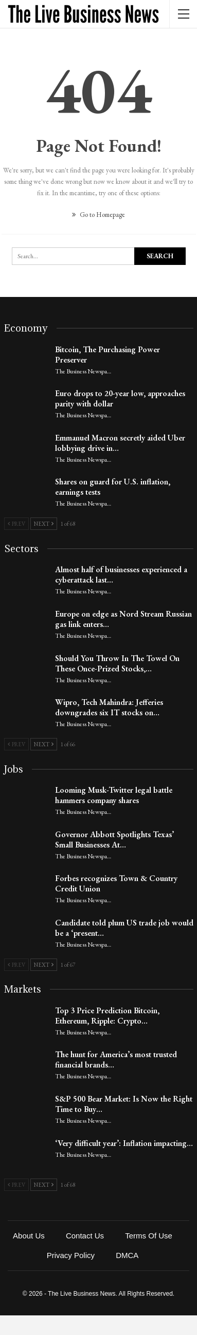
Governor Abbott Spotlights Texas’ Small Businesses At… (114, 839)
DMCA (127, 1255)
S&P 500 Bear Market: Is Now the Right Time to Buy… (123, 1103)
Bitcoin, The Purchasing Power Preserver (107, 354)
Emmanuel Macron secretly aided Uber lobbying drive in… (120, 442)
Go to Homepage (98, 214)
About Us (29, 1235)
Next (43, 523)
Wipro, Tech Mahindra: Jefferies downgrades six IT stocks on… (109, 707)
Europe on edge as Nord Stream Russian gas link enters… (123, 619)
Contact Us (85, 1235)
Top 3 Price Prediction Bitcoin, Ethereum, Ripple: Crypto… (107, 1015)
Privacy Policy (71, 1255)
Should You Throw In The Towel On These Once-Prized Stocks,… (117, 663)
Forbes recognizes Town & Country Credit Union (116, 883)
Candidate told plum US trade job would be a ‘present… (124, 927)
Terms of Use (148, 1235)
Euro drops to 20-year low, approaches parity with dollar (120, 398)
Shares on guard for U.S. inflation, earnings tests (112, 486)
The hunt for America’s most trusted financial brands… (116, 1059)
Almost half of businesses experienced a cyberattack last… (121, 574)
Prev (16, 523)
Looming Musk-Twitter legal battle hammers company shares (113, 795)
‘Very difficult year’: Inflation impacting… (124, 1143)
